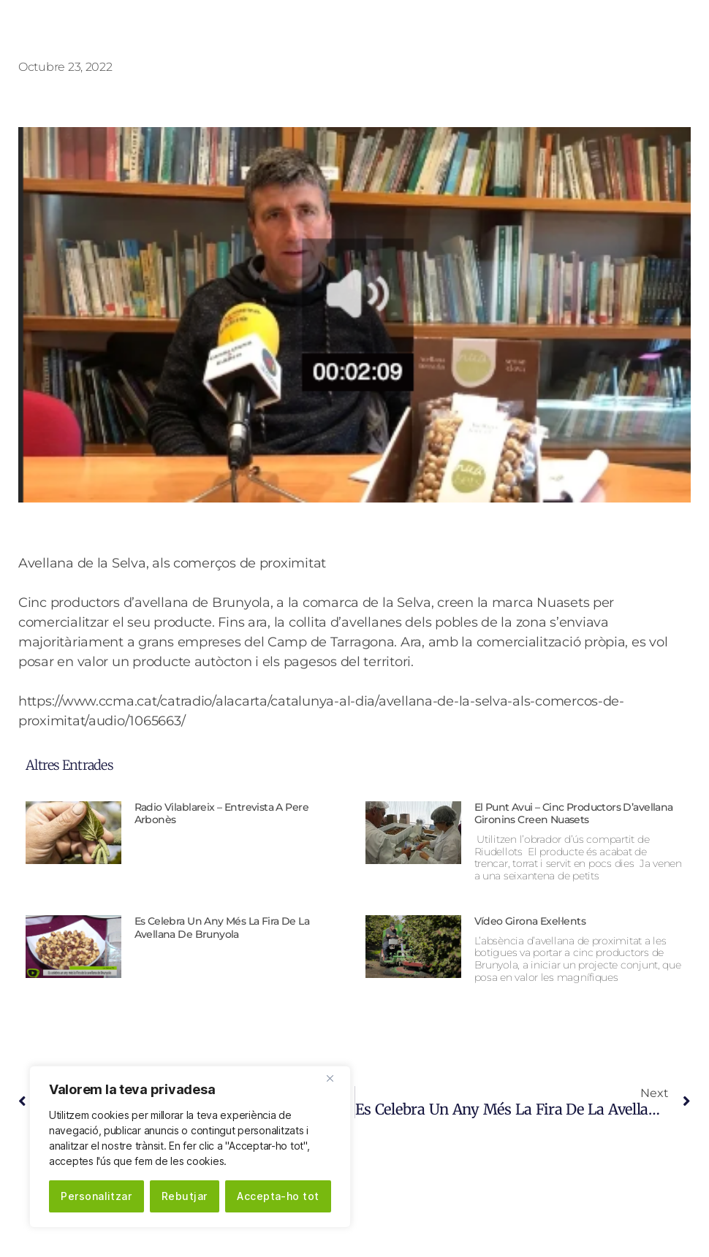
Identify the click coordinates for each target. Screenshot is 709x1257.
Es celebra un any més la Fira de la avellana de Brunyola (222, 927)
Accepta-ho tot (278, 1196)
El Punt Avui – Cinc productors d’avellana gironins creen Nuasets (573, 814)
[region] (190, 1147)
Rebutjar (185, 1196)
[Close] (335, 1078)
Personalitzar (96, 1196)
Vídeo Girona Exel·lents (530, 921)
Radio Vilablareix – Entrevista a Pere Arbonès (221, 814)
